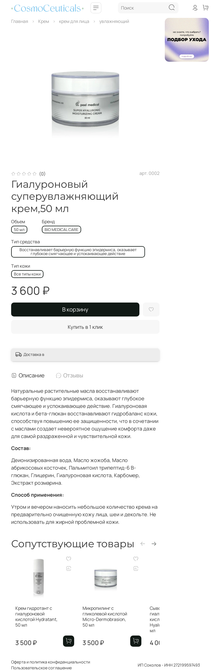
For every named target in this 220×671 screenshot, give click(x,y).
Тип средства (25, 241)
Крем (43, 21)
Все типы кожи (27, 274)
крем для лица (74, 21)
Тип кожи (20, 266)
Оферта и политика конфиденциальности (50, 662)
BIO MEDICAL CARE (61, 229)
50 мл (19, 229)
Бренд (48, 221)
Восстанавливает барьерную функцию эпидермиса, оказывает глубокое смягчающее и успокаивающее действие (78, 251)
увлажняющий (114, 21)
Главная (19, 21)
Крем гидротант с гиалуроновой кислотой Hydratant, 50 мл (36, 625)
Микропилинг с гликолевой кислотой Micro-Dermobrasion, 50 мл (118, 625)
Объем (18, 221)
